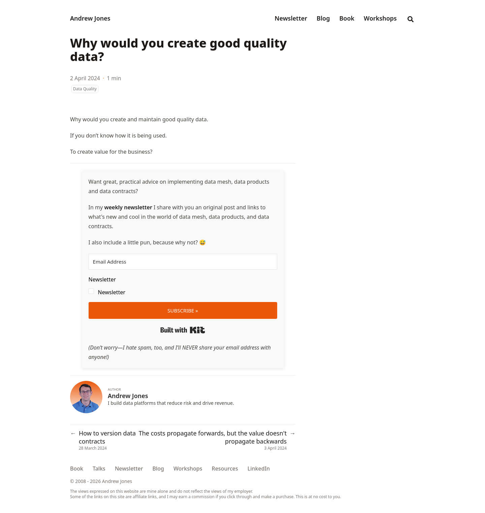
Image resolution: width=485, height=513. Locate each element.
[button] (183, 286)
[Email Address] (183, 262)
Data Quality (85, 89)
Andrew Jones (90, 18)
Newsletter (111, 292)
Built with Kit (182, 330)
